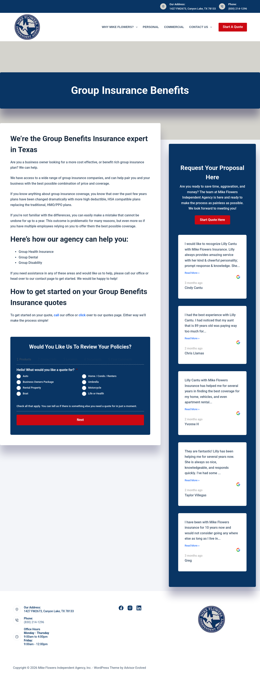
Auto (25, 376)
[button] (212, 219)
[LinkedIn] (139, 608)
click (82, 315)
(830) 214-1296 (237, 8)
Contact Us (201, 27)
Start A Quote (233, 27)
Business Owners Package (38, 381)
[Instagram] (130, 608)
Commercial (174, 27)
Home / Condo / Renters (102, 376)
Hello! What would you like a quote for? (47, 370)
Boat (25, 393)
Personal (151, 27)
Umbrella (93, 381)
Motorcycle (94, 387)
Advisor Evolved (135, 668)
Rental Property (32, 387)
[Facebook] (121, 608)
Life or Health (96, 393)
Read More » (192, 272)
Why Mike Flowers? (120, 27)
